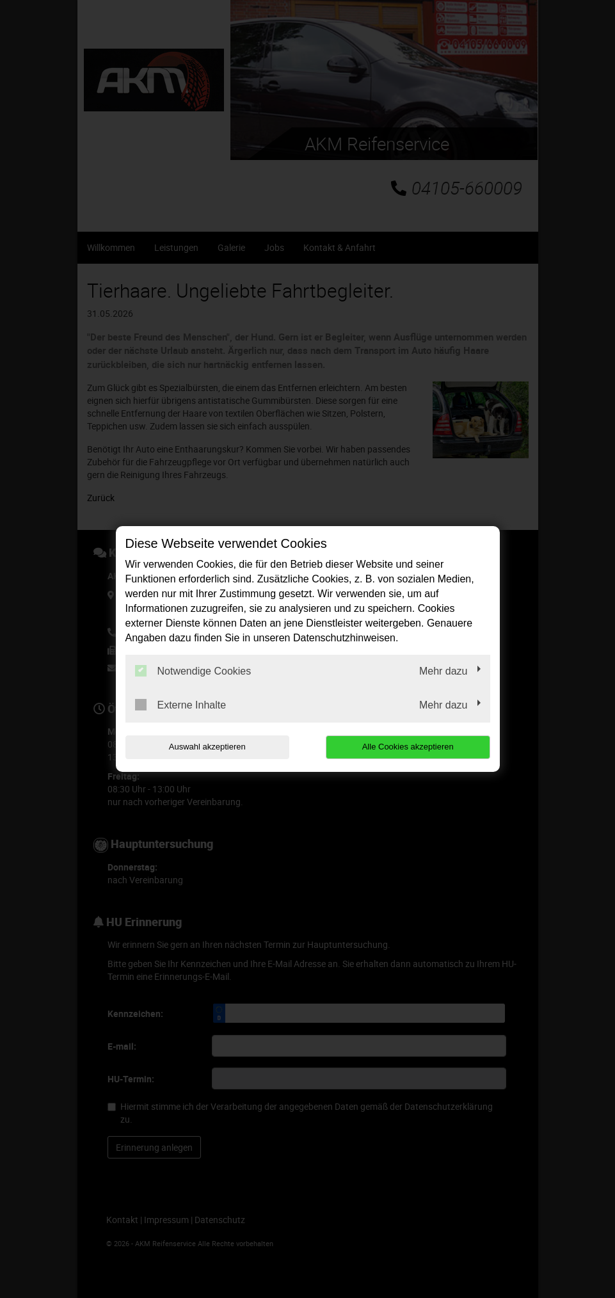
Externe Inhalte (181, 704)
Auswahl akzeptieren (207, 746)
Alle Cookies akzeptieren (408, 746)
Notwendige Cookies (193, 671)
